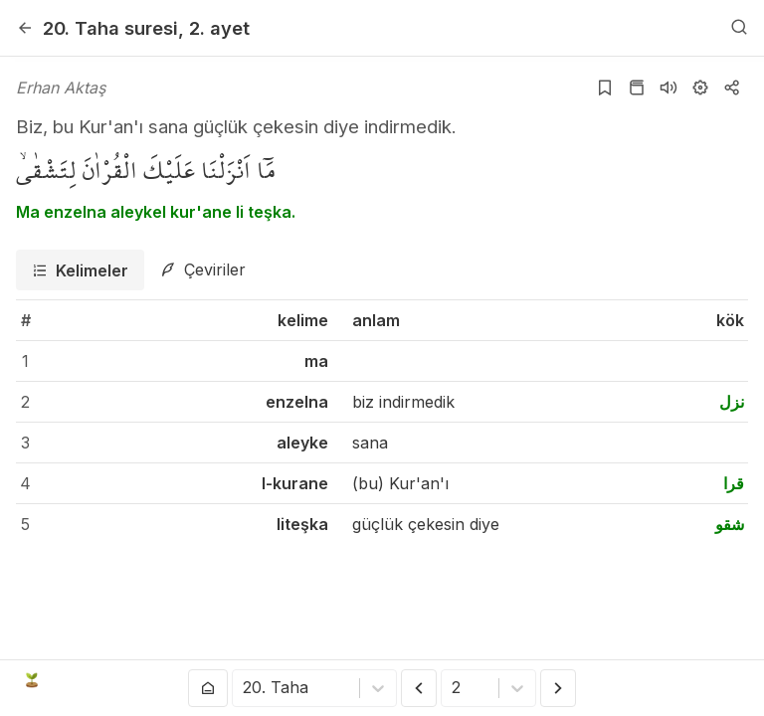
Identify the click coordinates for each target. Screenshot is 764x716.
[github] (674, 680)
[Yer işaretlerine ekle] (605, 87)
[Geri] (25, 28)
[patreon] (735, 680)
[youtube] (614, 680)
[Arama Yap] (739, 28)
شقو (729, 524)
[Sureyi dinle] (668, 87)
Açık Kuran (77, 680)
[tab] (80, 270)
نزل (731, 402)
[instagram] (644, 680)
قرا (733, 483)
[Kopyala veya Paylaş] (732, 87)
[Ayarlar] (700, 87)
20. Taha (110, 28)
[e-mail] (704, 680)
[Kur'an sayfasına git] (637, 87)
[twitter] (584, 680)
